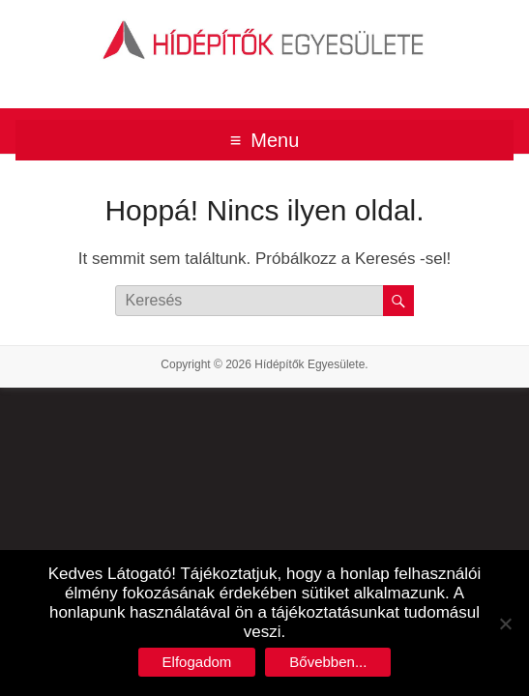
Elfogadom (197, 661)
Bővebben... (328, 661)
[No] (504, 623)
